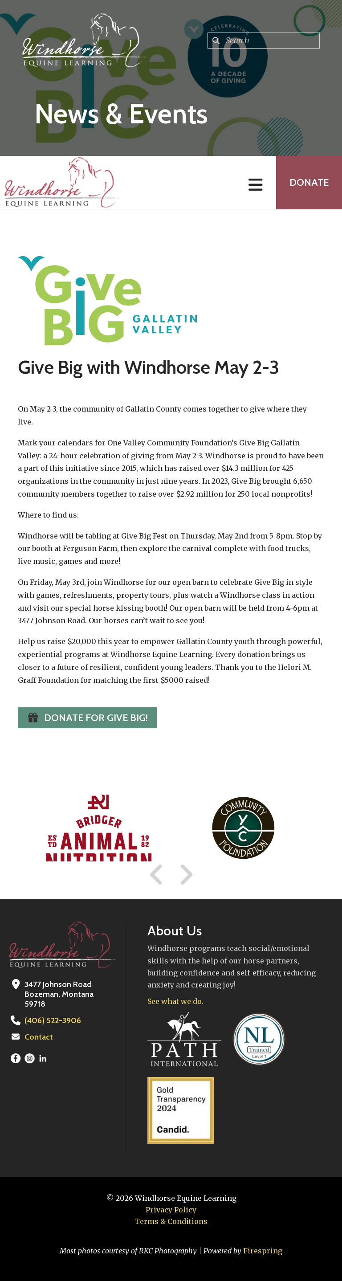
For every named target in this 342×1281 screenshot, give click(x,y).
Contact (38, 1037)
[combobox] (264, 41)
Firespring (262, 1250)
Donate (309, 182)
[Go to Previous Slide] (156, 874)
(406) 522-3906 (52, 1020)
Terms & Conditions (171, 1221)
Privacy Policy (171, 1209)
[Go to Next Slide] (186, 874)
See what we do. (175, 1001)
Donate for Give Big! (87, 718)
